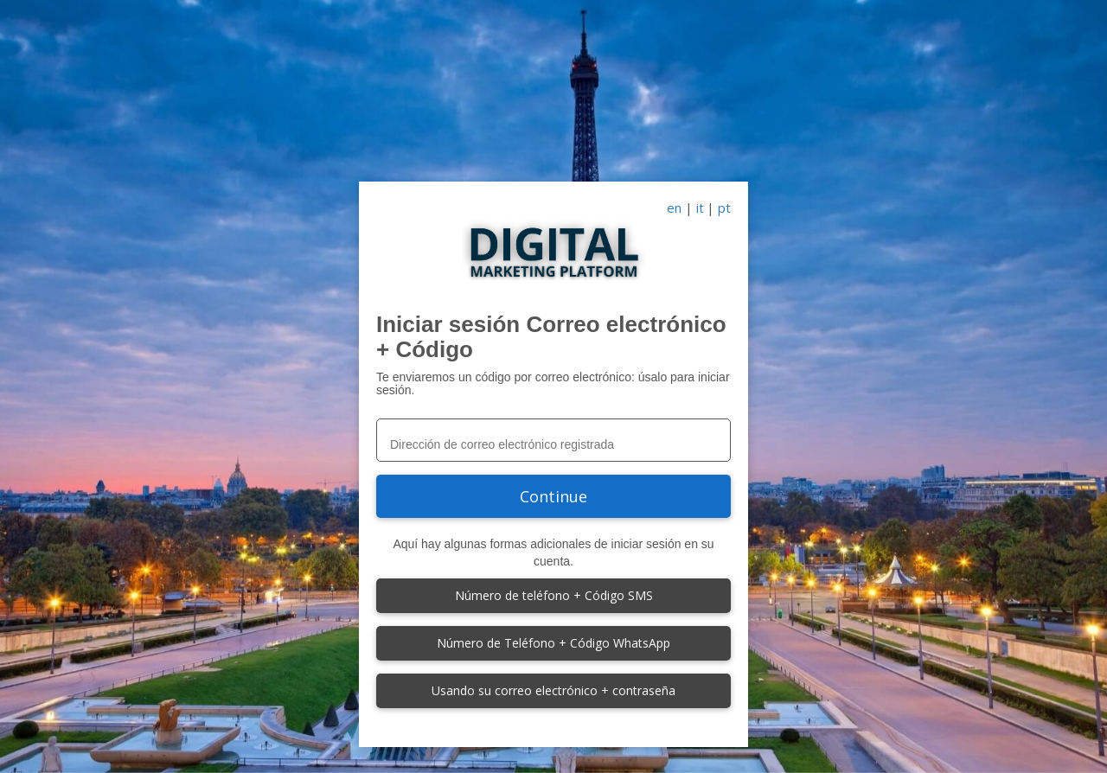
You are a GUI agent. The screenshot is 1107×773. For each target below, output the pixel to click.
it (700, 207)
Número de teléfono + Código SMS (554, 595)
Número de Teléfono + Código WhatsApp (553, 643)
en (674, 207)
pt (724, 207)
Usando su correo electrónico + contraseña (553, 690)
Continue (553, 496)
